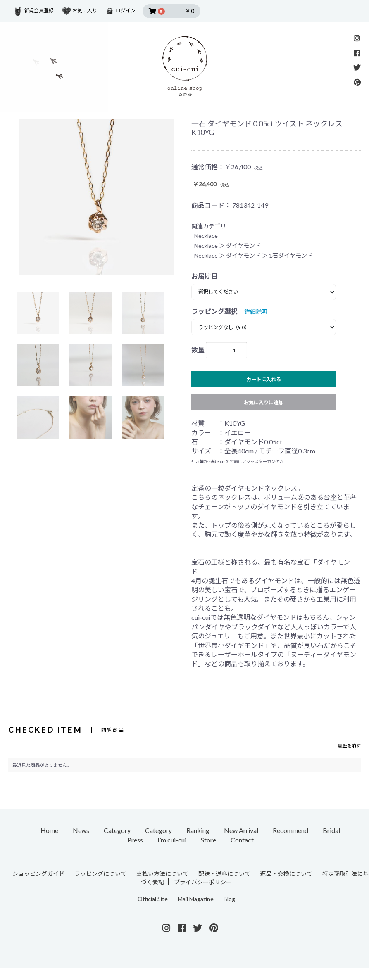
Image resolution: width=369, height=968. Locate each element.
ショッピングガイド (38, 873)
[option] (96, 197)
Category (117, 830)
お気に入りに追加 (263, 402)
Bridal (331, 830)
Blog (229, 898)
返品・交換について (286, 873)
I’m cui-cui (171, 840)
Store (208, 840)
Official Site (153, 898)
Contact (242, 840)
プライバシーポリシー (203, 881)
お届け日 (204, 276)
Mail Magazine (196, 898)
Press (135, 840)
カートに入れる (263, 379)
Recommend (290, 830)
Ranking (197, 830)
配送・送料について (224, 873)
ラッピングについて (100, 873)
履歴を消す (349, 745)
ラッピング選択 (214, 311)
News (81, 830)
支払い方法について (162, 873)
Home (49, 830)
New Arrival (241, 830)
